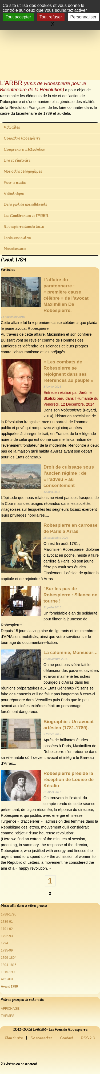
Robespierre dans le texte (24, 226)
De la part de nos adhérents (25, 204)
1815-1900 (9, 972)
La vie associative (17, 238)
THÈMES (7, 1016)
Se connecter (41, 1038)
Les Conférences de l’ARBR (26, 216)
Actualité (7, 979)
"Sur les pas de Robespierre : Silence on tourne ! (70, 595)
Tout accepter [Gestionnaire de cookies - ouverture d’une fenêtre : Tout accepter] (18, 17)
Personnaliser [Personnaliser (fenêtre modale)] (83, 17)
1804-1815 (9, 965)
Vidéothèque (14, 193)
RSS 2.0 (88, 1038)
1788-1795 (9, 914)
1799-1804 (9, 958)
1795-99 (7, 950)
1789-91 (7, 922)
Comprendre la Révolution (24, 149)
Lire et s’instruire (17, 160)
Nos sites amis (15, 249)
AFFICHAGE (10, 1008)
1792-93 (7, 936)
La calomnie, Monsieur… (70, 652)
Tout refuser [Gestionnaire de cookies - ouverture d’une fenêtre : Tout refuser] (50, 17)
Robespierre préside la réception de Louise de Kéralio (68, 779)
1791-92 (7, 929)
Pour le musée (15, 182)
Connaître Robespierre (22, 138)
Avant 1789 (9, 986)
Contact (66, 1038)
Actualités (12, 127)
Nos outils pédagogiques (23, 171)
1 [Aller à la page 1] (50, 881)
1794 (4, 943)
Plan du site (14, 1038)
